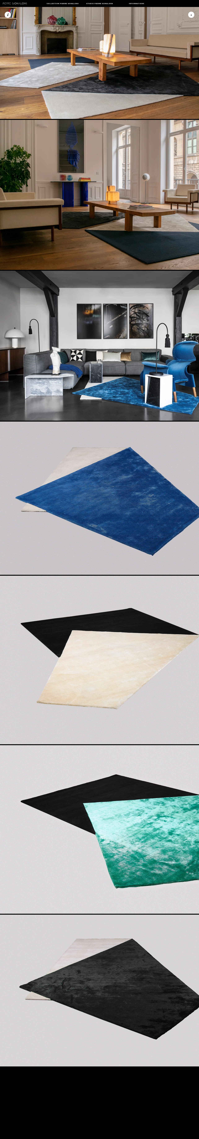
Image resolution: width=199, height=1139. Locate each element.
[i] (8, 15)
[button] (62, 3)
